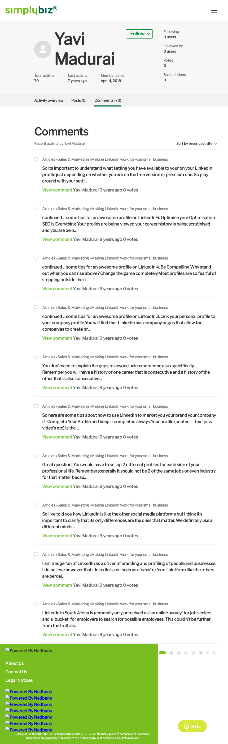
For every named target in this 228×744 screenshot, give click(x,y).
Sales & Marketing (73, 159)
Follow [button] (137, 33)
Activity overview (48, 100)
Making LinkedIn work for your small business (129, 159)
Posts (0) (78, 100)
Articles (48, 159)
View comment (57, 190)
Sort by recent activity (194, 143)
